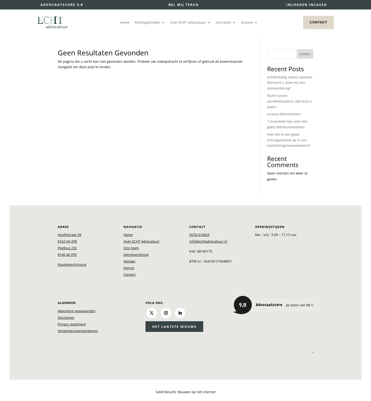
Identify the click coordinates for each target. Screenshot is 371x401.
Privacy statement (72, 324)
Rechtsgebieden (147, 23)
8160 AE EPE (67, 254)
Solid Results (166, 392)
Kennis (129, 268)
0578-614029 (199, 234)
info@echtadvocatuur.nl (208, 241)
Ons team (223, 23)
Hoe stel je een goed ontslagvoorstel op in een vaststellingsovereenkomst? (288, 140)
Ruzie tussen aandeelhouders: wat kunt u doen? (289, 101)
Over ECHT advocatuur (188, 23)
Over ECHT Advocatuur (141, 241)
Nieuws (129, 261)
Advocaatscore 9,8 (61, 4)
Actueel (247, 23)
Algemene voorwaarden (76, 311)
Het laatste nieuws (174, 326)
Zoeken (305, 54)
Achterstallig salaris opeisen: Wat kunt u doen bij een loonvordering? (290, 83)
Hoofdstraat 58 (69, 234)
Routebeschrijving (72, 264)
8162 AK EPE (67, 241)
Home (124, 23)
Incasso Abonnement (283, 114)
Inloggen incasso (306, 4)
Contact (318, 22)
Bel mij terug (183, 4)
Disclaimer (66, 317)
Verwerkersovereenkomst (78, 331)
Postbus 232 (67, 248)
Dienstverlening (136, 254)
